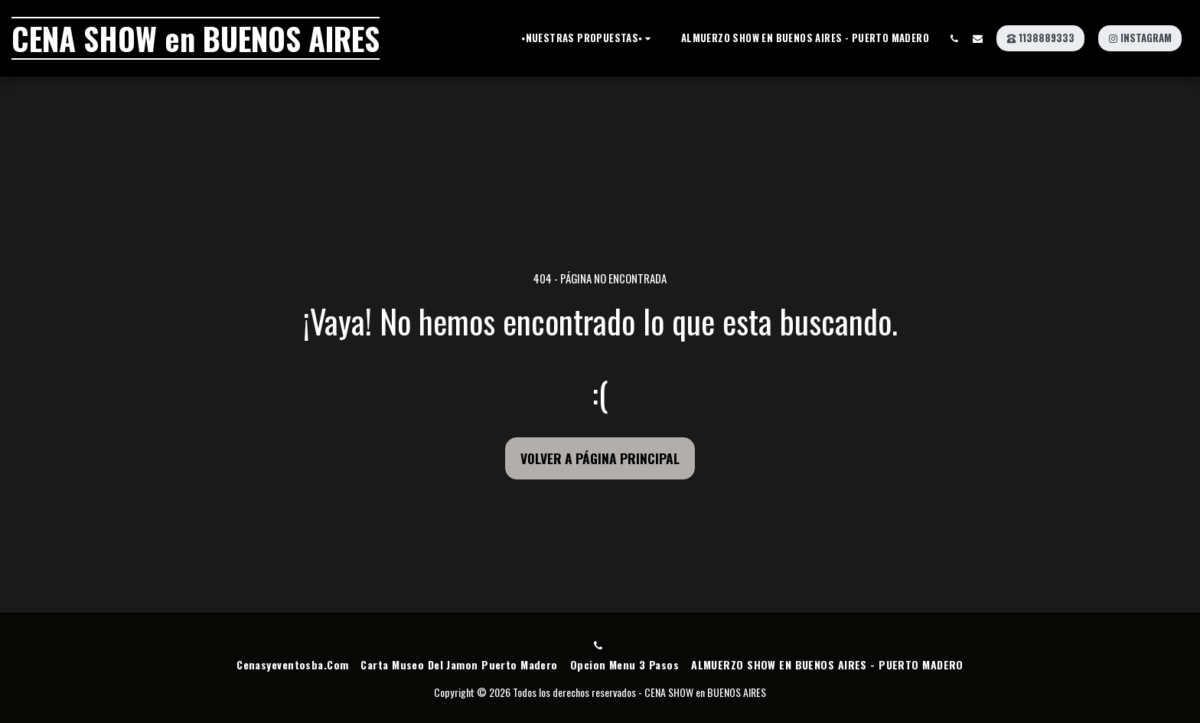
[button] (588, 38)
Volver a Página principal (600, 458)
